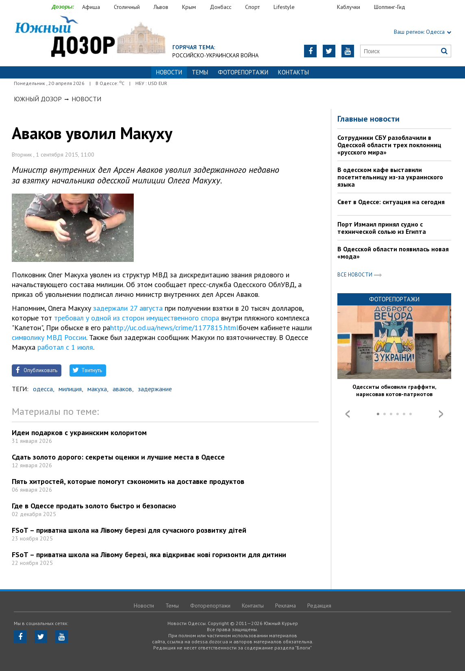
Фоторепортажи (243, 72)
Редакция (319, 605)
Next (441, 414)
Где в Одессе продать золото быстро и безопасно (94, 505)
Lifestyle (284, 7)
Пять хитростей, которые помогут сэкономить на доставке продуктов (128, 481)
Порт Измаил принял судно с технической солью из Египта (381, 227)
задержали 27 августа (128, 308)
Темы (200, 72)
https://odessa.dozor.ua (90, 37)
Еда (320, 7)
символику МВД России (49, 337)
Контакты (293, 72)
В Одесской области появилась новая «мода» (393, 252)
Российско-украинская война (215, 55)
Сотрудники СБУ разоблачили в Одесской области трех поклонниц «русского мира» (389, 144)
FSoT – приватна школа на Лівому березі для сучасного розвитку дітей (129, 530)
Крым (189, 7)
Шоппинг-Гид (389, 7)
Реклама (285, 605)
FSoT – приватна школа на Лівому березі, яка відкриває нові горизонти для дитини (149, 554)
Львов (161, 7)
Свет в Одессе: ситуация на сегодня (391, 202)
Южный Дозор (38, 99)
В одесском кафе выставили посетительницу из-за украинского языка (390, 177)
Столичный (127, 7)
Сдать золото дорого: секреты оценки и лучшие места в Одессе (118, 457)
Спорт (252, 7)
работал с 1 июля (65, 347)
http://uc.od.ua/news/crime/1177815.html (174, 327)
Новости (86, 99)
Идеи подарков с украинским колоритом (79, 432)
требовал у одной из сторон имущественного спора (136, 317)
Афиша (91, 7)
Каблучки (348, 7)
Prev (347, 414)
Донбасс (220, 7)
